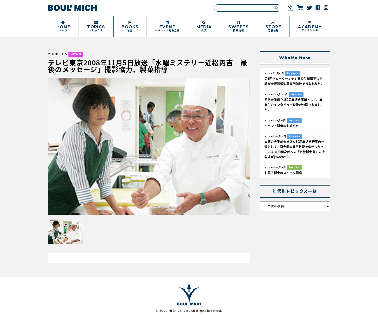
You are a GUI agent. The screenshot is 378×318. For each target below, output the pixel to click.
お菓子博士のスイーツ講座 (283, 172)
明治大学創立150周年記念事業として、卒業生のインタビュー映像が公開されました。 (293, 104)
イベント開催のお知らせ (281, 125)
